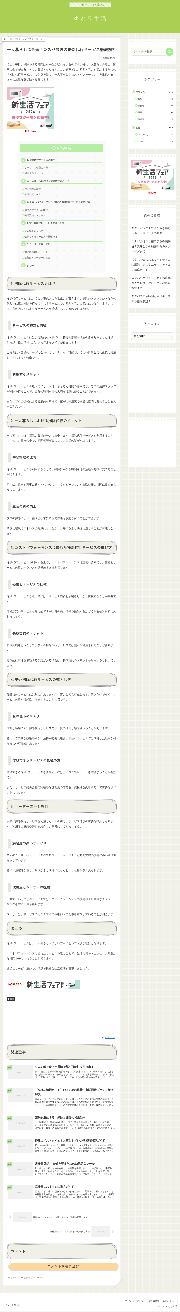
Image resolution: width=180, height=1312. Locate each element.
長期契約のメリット (35, 215)
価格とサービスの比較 (36, 210)
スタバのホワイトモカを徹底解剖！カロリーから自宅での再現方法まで (151, 283)
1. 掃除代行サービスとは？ (41, 159)
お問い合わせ (169, 1302)
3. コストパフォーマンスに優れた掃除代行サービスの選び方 (58, 202)
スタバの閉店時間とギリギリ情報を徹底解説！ (151, 299)
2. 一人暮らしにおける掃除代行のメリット (49, 181)
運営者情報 (154, 1302)
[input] (150, 52)
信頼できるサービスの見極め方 (41, 237)
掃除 (11, 1000)
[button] (169, 52)
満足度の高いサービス (36, 252)
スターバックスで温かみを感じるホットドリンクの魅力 (151, 231)
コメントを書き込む (63, 1267)
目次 (59, 148)
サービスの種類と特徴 (36, 167)
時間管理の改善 (33, 188)
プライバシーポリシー (134, 1302)
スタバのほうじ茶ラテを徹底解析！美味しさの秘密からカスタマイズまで (151, 246)
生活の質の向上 (33, 194)
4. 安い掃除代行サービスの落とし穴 (46, 223)
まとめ (30, 266)
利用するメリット (34, 173)
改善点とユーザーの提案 (37, 258)
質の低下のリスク (34, 231)
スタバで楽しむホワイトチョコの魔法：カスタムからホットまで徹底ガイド (151, 264)
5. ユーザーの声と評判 (38, 245)
